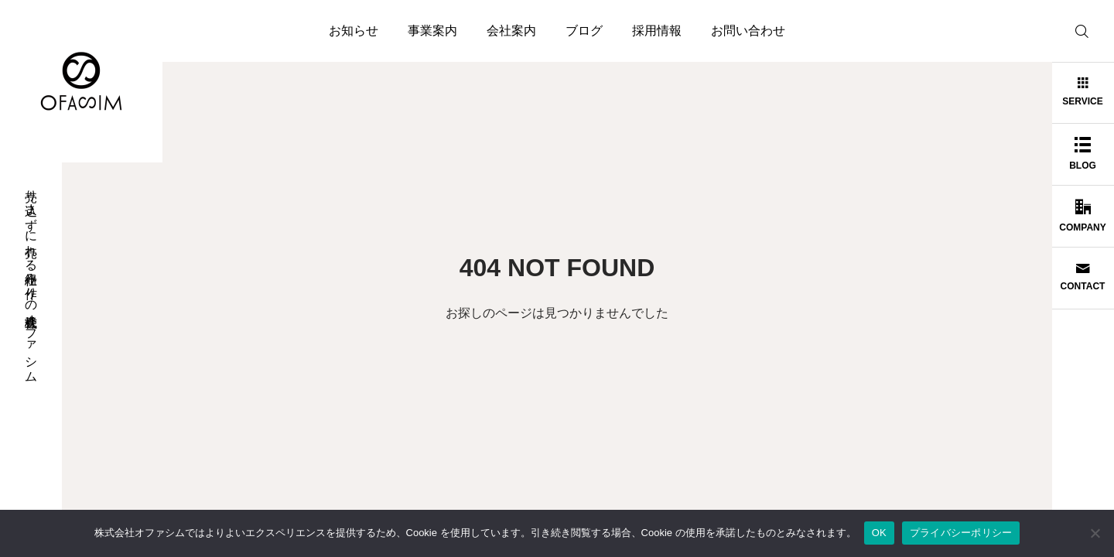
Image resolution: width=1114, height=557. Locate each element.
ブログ (584, 30)
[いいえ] (1094, 533)
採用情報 (657, 30)
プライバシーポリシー (961, 532)
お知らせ (353, 30)
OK (879, 532)
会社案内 (511, 30)
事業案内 (432, 30)
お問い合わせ (748, 30)
